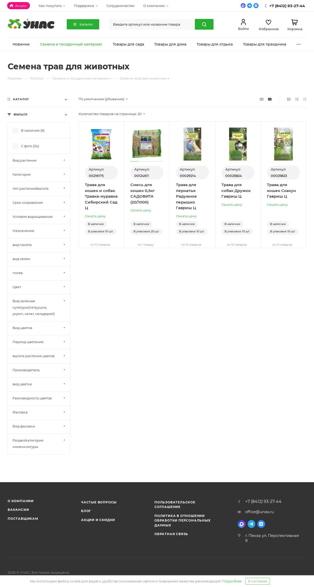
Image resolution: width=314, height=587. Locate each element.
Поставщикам (23, 519)
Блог (86, 511)
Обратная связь (171, 534)
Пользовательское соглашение (174, 504)
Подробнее (232, 581)
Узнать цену (95, 216)
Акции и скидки (98, 520)
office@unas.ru (259, 511)
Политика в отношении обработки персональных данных (182, 520)
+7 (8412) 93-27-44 (263, 502)
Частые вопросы (99, 502)
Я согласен (257, 581)
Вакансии (18, 510)
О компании (21, 501)
